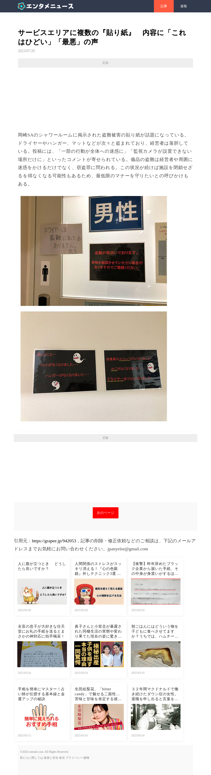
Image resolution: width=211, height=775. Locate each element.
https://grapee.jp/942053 (54, 540)
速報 (183, 6)
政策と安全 (51, 757)
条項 (62, 757)
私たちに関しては (31, 757)
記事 (164, 6)
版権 (86, 757)
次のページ (105, 512)
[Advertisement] (105, 97)
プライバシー (74, 757)
